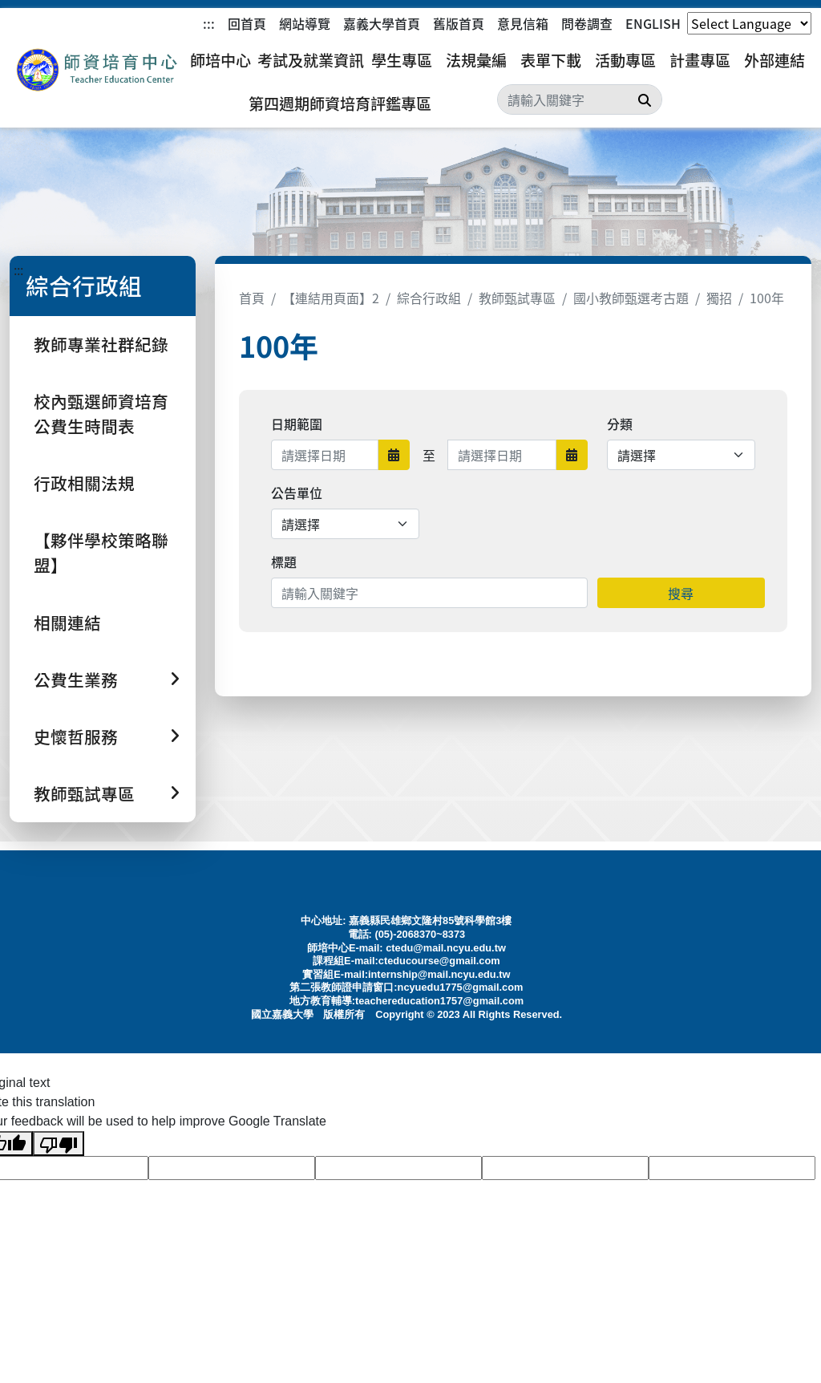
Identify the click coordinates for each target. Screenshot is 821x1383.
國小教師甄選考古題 (631, 297)
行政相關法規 (84, 483)
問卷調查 (587, 23)
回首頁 (247, 23)
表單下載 (550, 60)
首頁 (252, 297)
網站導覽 (304, 23)
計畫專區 (699, 60)
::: (209, 23)
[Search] (579, 99)
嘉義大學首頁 (381, 23)
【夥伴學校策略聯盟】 (101, 552)
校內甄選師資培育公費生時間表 (101, 413)
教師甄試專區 (517, 297)
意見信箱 (522, 23)
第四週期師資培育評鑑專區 (340, 103)
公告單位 (296, 492)
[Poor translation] (58, 1143)
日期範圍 (296, 423)
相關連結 (67, 622)
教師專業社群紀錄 (101, 344)
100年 (767, 297)
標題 (284, 561)
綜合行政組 (429, 297)
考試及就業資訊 (310, 60)
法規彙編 (476, 60)
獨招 (719, 297)
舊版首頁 (458, 23)
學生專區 (401, 60)
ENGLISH (653, 23)
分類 (620, 423)
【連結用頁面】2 (330, 297)
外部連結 (774, 60)
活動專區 (625, 60)
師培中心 (220, 60)
